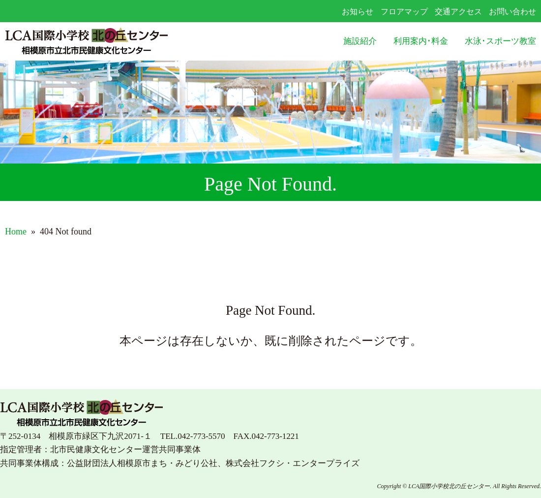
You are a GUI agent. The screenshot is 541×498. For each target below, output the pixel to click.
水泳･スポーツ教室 (500, 41)
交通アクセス (458, 11)
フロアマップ (404, 11)
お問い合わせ (512, 11)
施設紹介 (360, 41)
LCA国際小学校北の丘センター (111, 41)
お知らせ (357, 11)
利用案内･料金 (420, 41)
